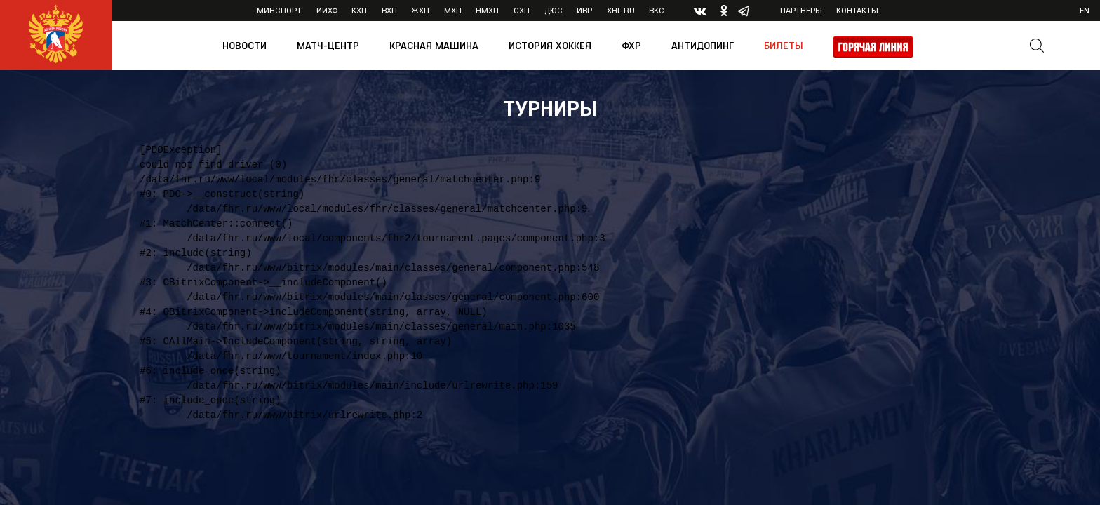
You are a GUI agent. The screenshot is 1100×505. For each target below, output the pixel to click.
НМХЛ (487, 10)
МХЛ (453, 10)
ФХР (631, 45)
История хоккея (550, 45)
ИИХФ (326, 10)
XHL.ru (621, 10)
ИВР (584, 10)
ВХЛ (389, 10)
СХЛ (522, 10)
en (1084, 10)
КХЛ (359, 10)
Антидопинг (702, 45)
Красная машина (433, 45)
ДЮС (553, 10)
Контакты (857, 10)
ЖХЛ (420, 10)
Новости (244, 45)
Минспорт (279, 10)
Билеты (783, 45)
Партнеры (801, 10)
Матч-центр (328, 45)
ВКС (656, 10)
